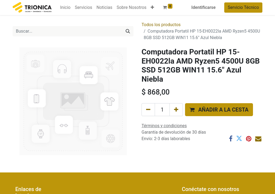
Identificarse (203, 7)
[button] (152, 7)
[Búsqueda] (127, 31)
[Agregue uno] (176, 109)
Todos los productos (161, 24)
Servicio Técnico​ (243, 7)
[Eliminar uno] (148, 109)
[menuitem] (65, 7)
